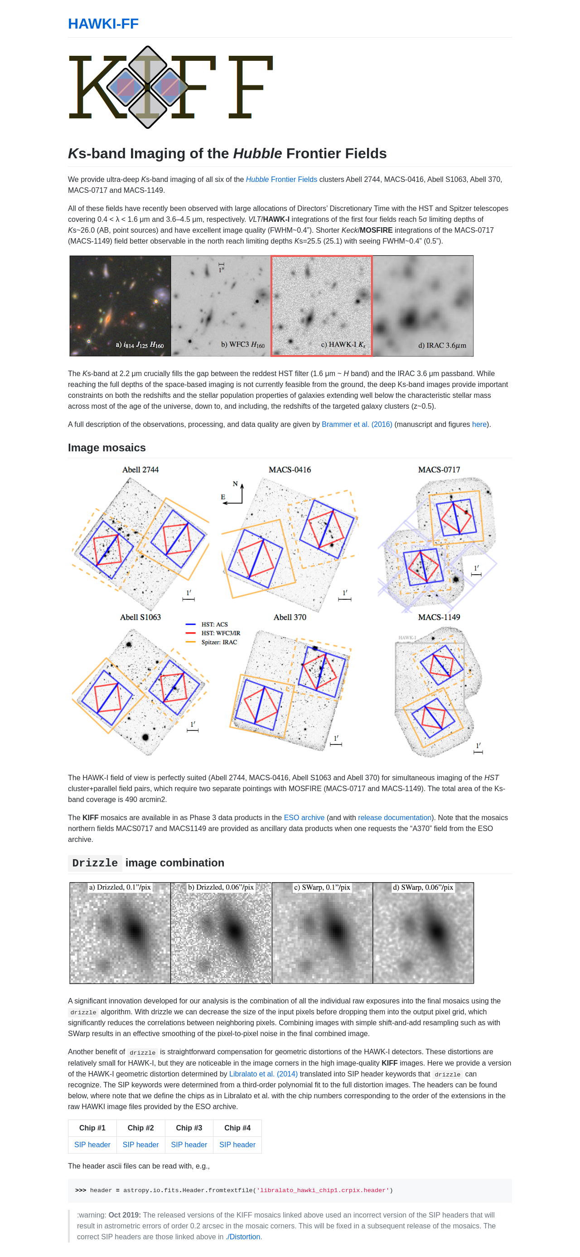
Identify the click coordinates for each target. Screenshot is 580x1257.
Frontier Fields (281, 179)
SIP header (92, 1145)
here (479, 424)
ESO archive (304, 818)
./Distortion (243, 1237)
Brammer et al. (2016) (357, 424)
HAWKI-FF (103, 23)
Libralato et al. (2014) (263, 1074)
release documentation (394, 818)
